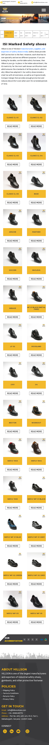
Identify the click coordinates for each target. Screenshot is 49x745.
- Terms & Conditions (10, 693)
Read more (12, 126)
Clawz (2, 34)
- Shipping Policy (8, 690)
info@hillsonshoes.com (40, 2)
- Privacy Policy (8, 699)
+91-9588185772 (23, 2)
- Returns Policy (8, 696)
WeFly (47, 34)
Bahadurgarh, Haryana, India (9, 2)
